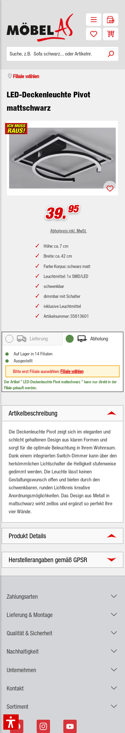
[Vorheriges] (15, 158)
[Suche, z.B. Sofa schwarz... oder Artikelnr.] (55, 54)
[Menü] (93, 19)
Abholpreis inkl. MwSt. (68, 230)
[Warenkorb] (110, 34)
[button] (62, 413)
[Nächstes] (110, 158)
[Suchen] (110, 54)
